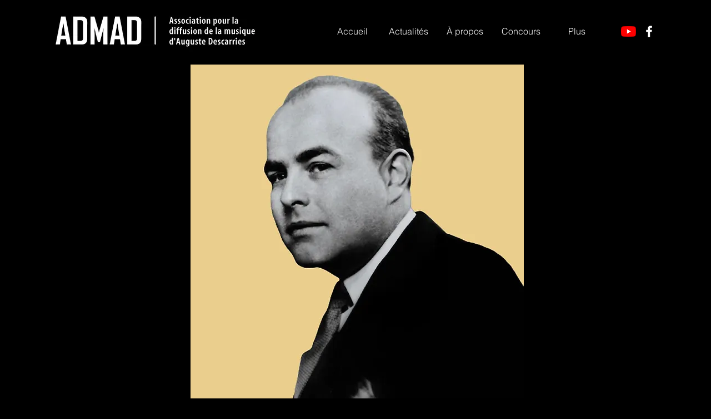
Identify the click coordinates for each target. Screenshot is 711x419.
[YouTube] (628, 31)
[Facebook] (649, 31)
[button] (465, 31)
